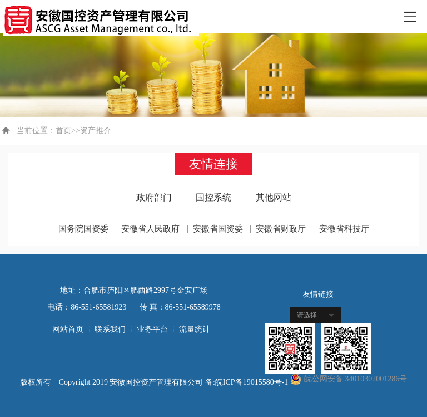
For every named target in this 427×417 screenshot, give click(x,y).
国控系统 (213, 197)
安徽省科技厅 (344, 228)
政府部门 (154, 197)
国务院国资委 (83, 228)
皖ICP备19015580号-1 (252, 382)
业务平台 (152, 329)
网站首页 (67, 329)
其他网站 (273, 197)
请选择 (307, 315)
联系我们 (110, 329)
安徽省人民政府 (150, 228)
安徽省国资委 (218, 228)
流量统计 (194, 329)
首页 (63, 130)
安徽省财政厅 (281, 228)
